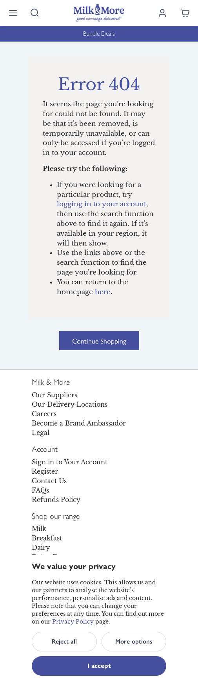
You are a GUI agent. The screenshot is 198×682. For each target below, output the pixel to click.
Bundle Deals (99, 33)
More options (134, 641)
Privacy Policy (73, 621)
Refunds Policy (56, 500)
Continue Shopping (99, 341)
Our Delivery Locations (69, 404)
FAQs (40, 490)
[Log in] (162, 13)
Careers (44, 414)
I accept (99, 665)
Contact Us (49, 481)
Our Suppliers (54, 395)
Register (45, 471)
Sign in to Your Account (69, 462)
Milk (39, 529)
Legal (40, 432)
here (103, 292)
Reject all (64, 641)
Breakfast (47, 538)
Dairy (41, 547)
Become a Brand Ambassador (79, 423)
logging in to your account (101, 204)
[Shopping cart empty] (185, 13)
